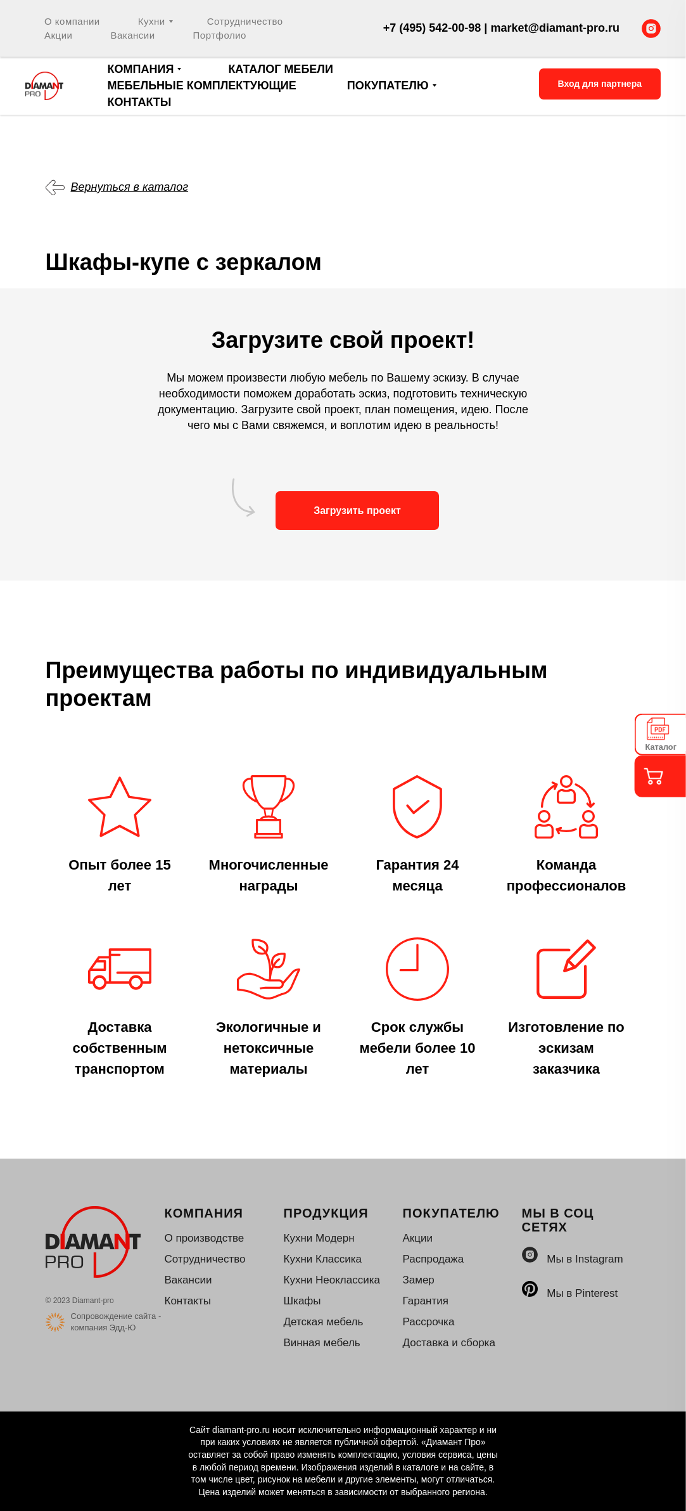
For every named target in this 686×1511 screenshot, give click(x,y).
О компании (72, 21)
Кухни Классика (323, 1259)
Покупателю (388, 85)
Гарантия (426, 1301)
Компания (141, 69)
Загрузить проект (357, 510)
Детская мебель (324, 1321)
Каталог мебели (280, 69)
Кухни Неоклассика (332, 1280)
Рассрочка (429, 1321)
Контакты (140, 102)
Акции (58, 35)
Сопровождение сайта (113, 1316)
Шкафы (302, 1301)
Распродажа (433, 1259)
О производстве (205, 1238)
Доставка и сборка (449, 1342)
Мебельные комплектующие (202, 85)
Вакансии (132, 35)
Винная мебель (322, 1342)
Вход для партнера (600, 84)
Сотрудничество (245, 21)
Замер (419, 1280)
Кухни (151, 21)
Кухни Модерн (319, 1238)
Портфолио (219, 35)
